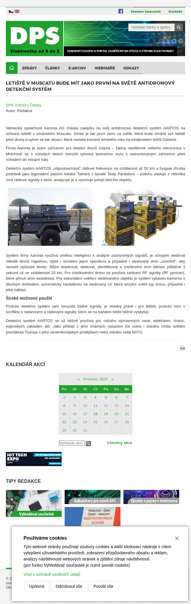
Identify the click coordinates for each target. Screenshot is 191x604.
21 (127, 414)
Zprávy (29, 68)
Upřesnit (36, 586)
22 (64, 422)
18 (95, 414)
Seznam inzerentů (146, 11)
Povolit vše (103, 586)
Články (52, 68)
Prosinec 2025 (95, 379)
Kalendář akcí (25, 364)
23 (75, 422)
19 (106, 414)
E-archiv (77, 68)
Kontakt (175, 11)
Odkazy (131, 68)
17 (85, 414)
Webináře (105, 68)
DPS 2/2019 (16, 105)
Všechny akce (119, 443)
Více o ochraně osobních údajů (52, 574)
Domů (12, 68)
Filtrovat (88, 443)
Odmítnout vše (69, 586)
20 (116, 414)
